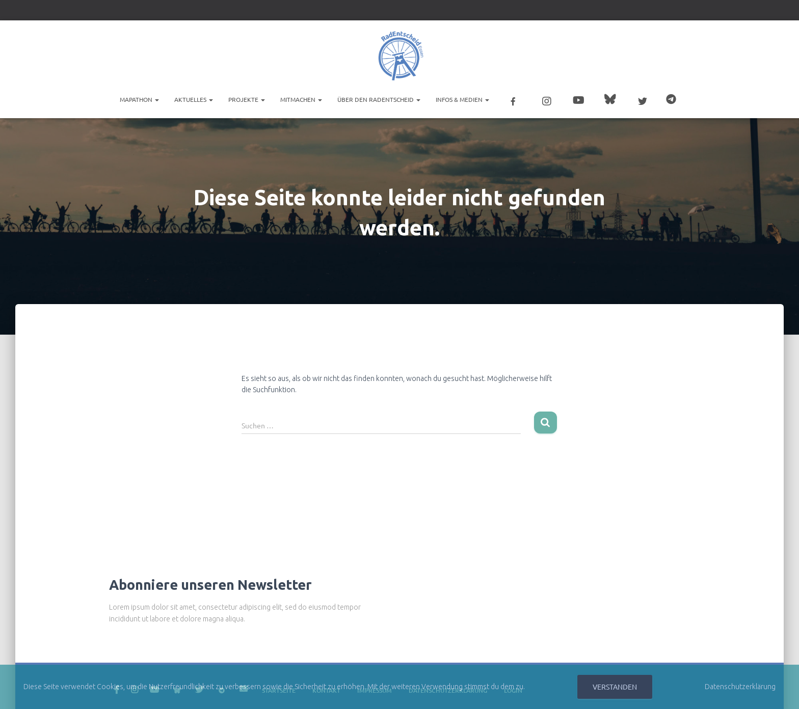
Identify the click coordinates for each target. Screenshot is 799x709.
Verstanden (615, 686)
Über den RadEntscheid (378, 99)
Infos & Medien (462, 99)
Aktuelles (193, 99)
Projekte (246, 99)
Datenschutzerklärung (740, 687)
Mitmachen (301, 99)
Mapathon (139, 99)
